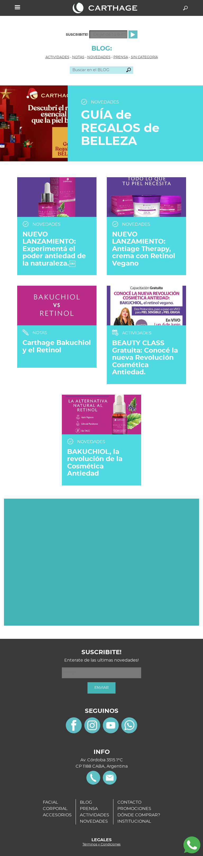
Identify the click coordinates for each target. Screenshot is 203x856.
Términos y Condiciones (101, 844)
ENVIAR (101, 688)
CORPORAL (55, 809)
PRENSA (120, 57)
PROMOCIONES (134, 809)
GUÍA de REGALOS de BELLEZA (120, 128)
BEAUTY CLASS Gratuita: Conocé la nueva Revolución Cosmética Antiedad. (145, 358)
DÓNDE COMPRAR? (138, 815)
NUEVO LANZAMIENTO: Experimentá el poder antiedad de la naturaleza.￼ (54, 249)
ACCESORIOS (57, 815)
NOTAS (78, 57)
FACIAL (50, 802)
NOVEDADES (98, 57)
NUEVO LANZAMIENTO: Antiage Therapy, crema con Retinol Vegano (143, 249)
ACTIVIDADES (57, 57)
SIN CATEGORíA (144, 57)
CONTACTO (129, 802)
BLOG (86, 802)
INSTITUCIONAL (134, 821)
